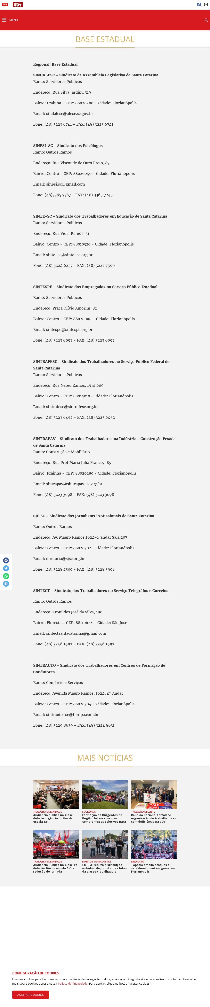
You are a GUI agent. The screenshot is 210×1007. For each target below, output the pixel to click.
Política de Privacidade (73, 983)
